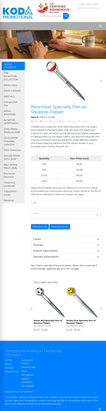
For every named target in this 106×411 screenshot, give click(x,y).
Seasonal (9, 200)
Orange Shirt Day (11, 104)
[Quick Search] (50, 16)
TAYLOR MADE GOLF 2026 (12, 157)
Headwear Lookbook (9, 184)
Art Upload (27, 375)
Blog (24, 371)
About (8, 364)
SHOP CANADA (12, 91)
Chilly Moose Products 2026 (12, 131)
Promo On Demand (9, 175)
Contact (9, 367)
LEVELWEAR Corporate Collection (11, 141)
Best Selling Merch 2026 (10, 166)
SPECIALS (9, 96)
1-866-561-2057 (88, 4)
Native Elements (27, 380)
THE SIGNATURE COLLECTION (11, 76)
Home (8, 360)
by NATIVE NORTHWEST (11, 122)
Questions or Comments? (19, 391)
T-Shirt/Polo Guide (10, 193)
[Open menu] (100, 26)
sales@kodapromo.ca (88, 8)
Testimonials (28, 367)
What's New (10, 85)
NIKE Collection (12, 150)
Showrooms (11, 371)
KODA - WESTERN (9, 113)
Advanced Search (27, 362)
